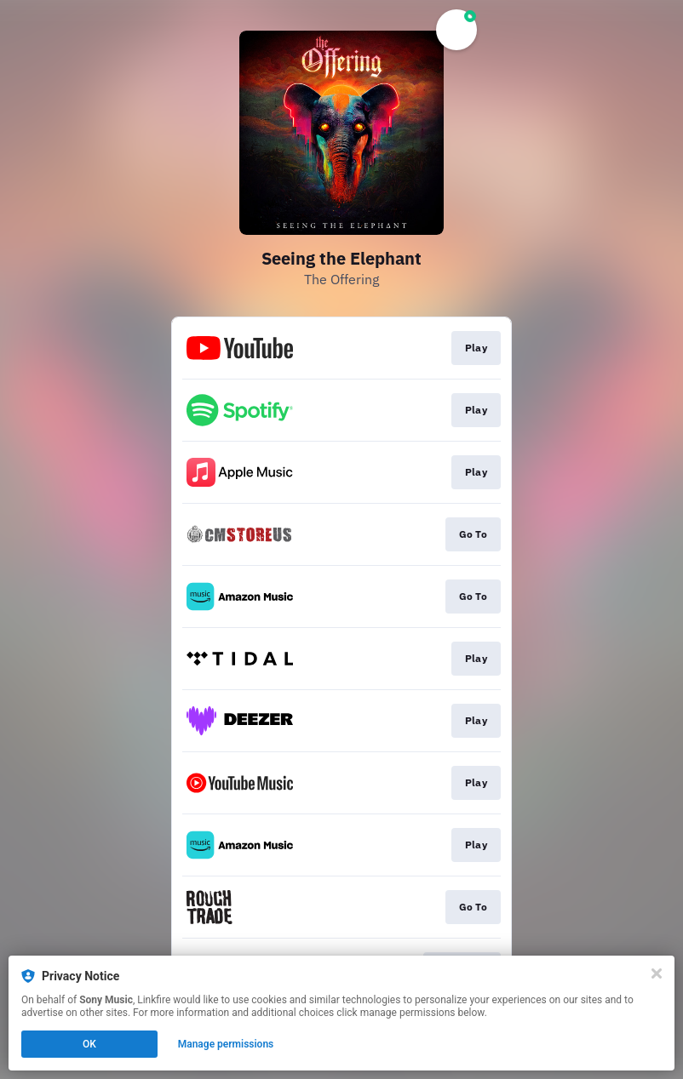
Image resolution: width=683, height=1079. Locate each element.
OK (89, 1044)
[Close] (656, 973)
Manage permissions (226, 1044)
